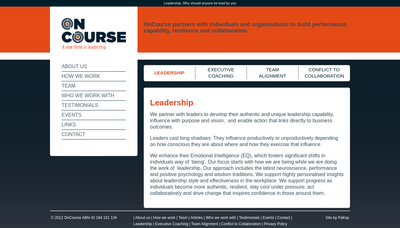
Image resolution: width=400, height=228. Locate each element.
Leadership (142, 224)
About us (142, 217)
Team (183, 217)
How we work (164, 217)
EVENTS (72, 115)
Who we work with (221, 217)
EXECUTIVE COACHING (221, 73)
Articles (196, 217)
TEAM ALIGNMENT (272, 73)
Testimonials (249, 217)
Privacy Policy (275, 224)
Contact (283, 217)
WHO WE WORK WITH (88, 95)
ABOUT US (74, 66)
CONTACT (73, 134)
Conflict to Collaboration (241, 224)
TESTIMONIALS (80, 105)
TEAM (68, 86)
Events (268, 217)
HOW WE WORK (81, 76)
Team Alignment (204, 224)
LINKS (69, 124)
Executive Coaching (171, 224)
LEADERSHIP (169, 72)
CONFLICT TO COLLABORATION (324, 73)
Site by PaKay (337, 217)
